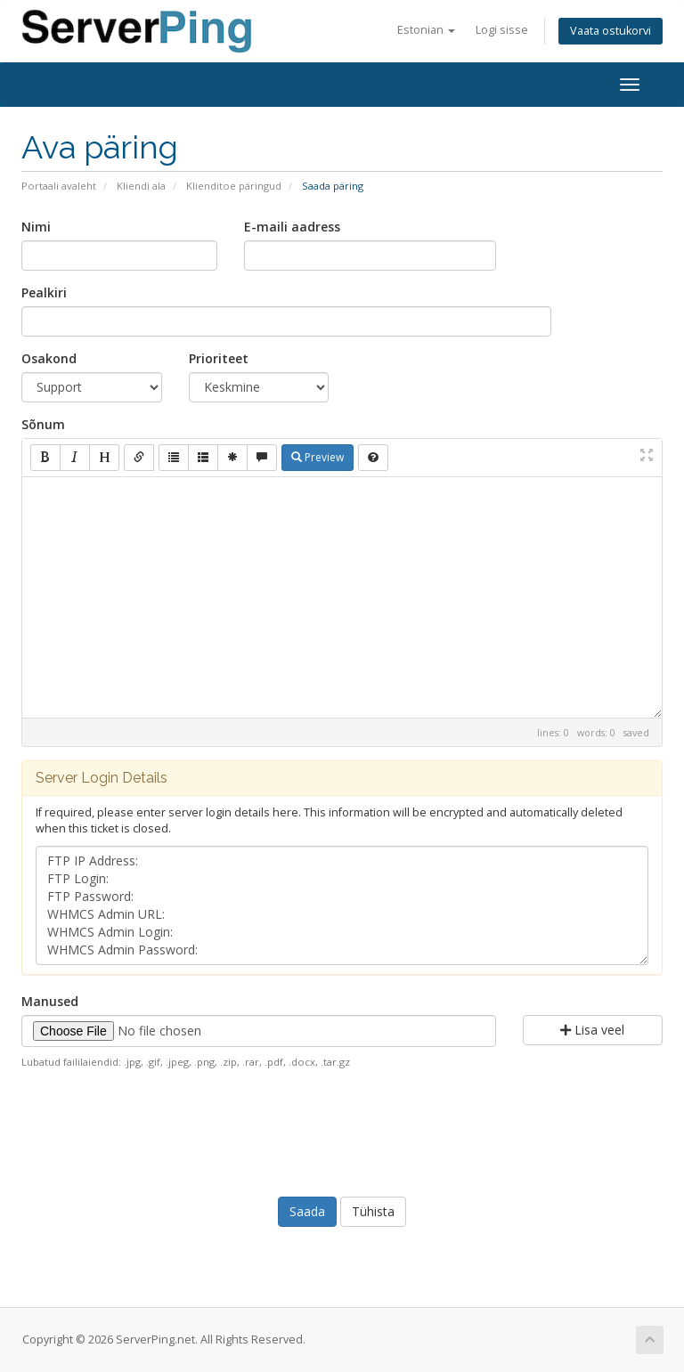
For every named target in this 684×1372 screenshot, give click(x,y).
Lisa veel (592, 1029)
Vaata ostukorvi (610, 30)
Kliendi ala (141, 185)
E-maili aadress (292, 226)
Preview (317, 457)
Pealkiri (44, 292)
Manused (49, 1001)
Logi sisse (502, 29)
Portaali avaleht (58, 185)
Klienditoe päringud (233, 185)
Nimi (36, 226)
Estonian (426, 29)
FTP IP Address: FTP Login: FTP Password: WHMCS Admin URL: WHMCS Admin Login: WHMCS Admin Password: (342, 905)
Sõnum (43, 424)
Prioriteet (218, 358)
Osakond (49, 358)
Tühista (373, 1211)
